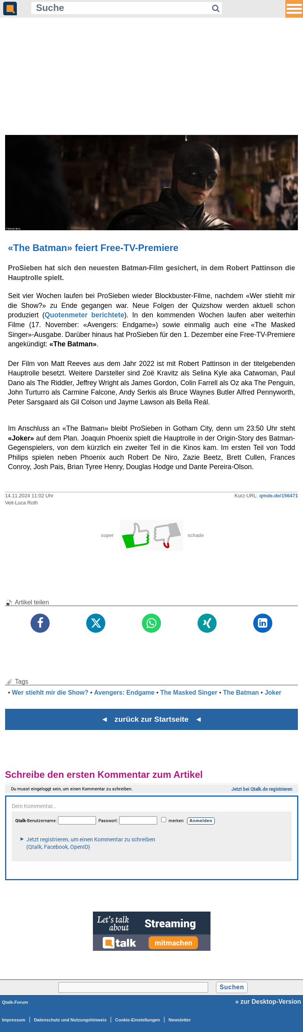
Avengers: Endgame (124, 692)
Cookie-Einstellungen (137, 1019)
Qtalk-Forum (15, 1002)
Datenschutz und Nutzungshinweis (70, 1019)
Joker (273, 692)
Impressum (13, 1019)
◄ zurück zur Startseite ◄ (151, 719)
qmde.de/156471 (278, 496)
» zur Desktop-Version (268, 1001)
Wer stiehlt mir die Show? (50, 692)
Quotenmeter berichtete (84, 315)
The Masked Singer (189, 692)
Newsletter (180, 1019)
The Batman (241, 692)
